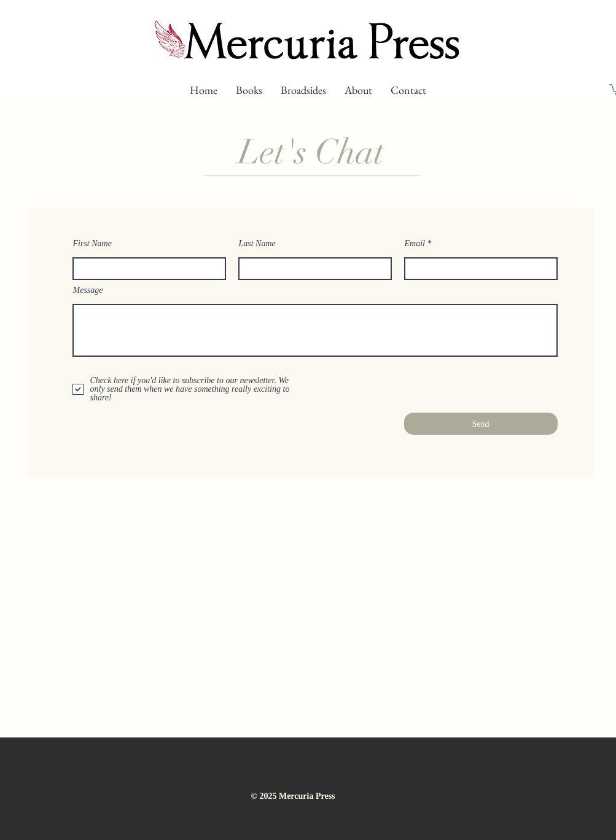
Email (415, 243)
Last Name (257, 243)
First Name (92, 243)
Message (88, 290)
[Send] (481, 424)
